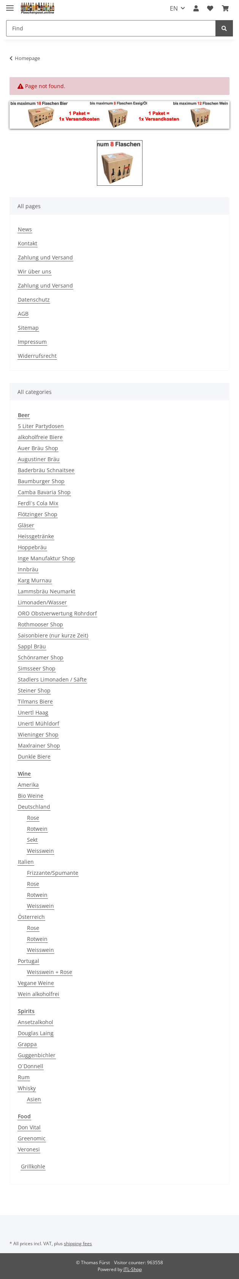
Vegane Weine (36, 983)
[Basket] (225, 8)
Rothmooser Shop (40, 624)
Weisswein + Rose (49, 971)
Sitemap (28, 327)
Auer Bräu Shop (38, 448)
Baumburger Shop (41, 481)
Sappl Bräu (32, 646)
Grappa (27, 1044)
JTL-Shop (132, 1269)
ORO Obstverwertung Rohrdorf (57, 613)
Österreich (31, 916)
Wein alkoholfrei (38, 994)
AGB (23, 313)
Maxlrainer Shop (39, 745)
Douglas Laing (36, 1033)
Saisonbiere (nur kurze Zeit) (53, 635)
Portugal (28, 960)
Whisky (27, 1088)
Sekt (32, 839)
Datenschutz (34, 299)
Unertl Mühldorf (38, 723)
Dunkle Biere (34, 756)
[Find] (111, 28)
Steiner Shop (34, 690)
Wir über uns (34, 271)
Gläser (26, 525)
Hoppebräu (32, 547)
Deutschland (34, 806)
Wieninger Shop (38, 734)
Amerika (28, 784)
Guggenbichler (36, 1055)
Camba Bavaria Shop (44, 492)
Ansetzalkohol (35, 1022)
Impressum (32, 341)
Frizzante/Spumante (52, 872)
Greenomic (32, 1138)
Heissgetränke (36, 536)
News (25, 229)
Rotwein (37, 828)
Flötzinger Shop (37, 514)
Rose (33, 817)
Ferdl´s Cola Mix (38, 503)
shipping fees (78, 1243)
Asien (34, 1099)
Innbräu (28, 569)
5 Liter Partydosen (41, 426)
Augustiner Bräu (39, 459)
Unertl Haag (33, 712)
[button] (196, 8)
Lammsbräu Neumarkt (46, 591)
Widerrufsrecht (37, 355)
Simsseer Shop (36, 668)
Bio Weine (30, 795)
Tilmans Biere (35, 701)
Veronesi (29, 1149)
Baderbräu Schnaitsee (46, 470)
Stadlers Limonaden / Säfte (52, 679)
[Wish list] (210, 8)
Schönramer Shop (40, 657)
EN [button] (174, 8)
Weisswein (40, 850)
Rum (24, 1077)
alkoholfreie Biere (40, 437)
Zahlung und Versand (45, 257)
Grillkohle (33, 1166)
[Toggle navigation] (10, 4)
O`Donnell (30, 1066)
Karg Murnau (35, 580)
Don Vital (29, 1127)
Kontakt (27, 243)
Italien (26, 861)
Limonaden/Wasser (42, 602)
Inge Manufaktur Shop (46, 558)
